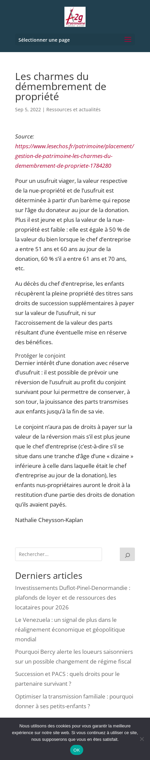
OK (76, 750)
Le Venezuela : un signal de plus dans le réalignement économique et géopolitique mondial (70, 629)
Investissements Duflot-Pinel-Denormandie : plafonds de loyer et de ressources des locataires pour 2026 (72, 597)
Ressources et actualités (73, 109)
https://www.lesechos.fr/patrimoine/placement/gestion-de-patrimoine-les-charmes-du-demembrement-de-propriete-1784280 (74, 155)
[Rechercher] (127, 554)
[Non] (141, 738)
